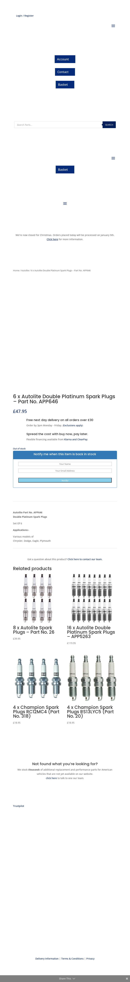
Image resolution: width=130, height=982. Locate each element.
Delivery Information (47, 958)
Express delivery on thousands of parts (65, 854)
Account (63, 59)
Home (16, 270)
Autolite (25, 270)
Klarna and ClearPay (75, 439)
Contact (63, 72)
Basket (63, 84)
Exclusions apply (72, 425)
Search (109, 124)
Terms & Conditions (72, 958)
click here (52, 778)
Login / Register (25, 15)
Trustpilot (18, 806)
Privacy (90, 958)
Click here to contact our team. (85, 559)
